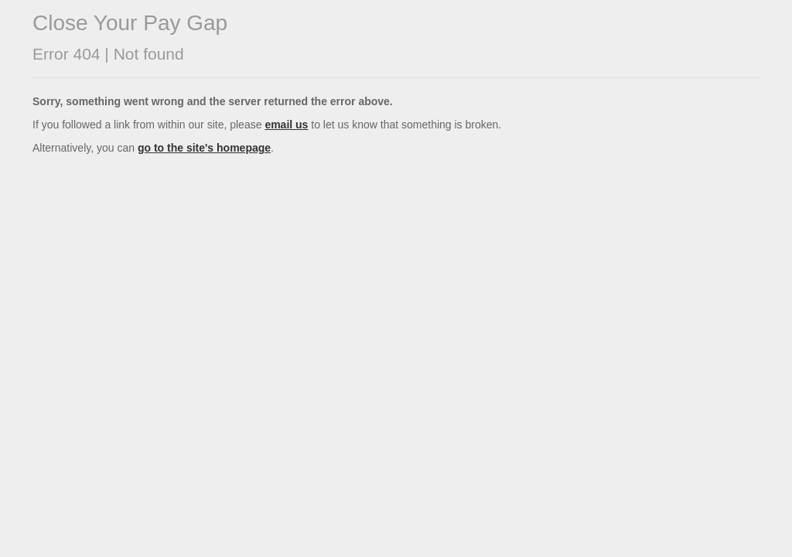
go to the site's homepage (204, 148)
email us (286, 124)
